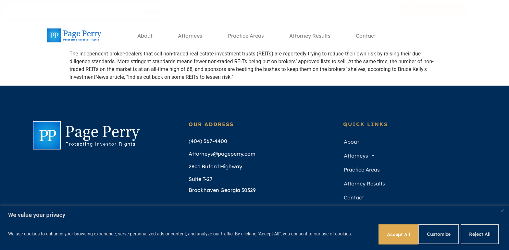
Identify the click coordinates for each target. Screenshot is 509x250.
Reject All (433, 233)
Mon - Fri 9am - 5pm (234, 10)
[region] (254, 227)
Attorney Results (310, 35)
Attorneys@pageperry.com (148, 10)
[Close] (502, 210)
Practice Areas (246, 35)
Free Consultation (434, 10)
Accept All (478, 233)
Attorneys (190, 35)
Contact (367, 35)
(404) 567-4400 (70, 10)
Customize (387, 233)
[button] (408, 156)
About (144, 35)
